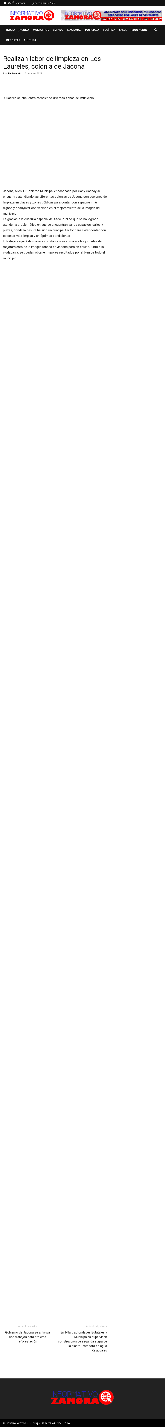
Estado (58, 30)
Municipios (41, 30)
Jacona (24, 30)
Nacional (74, 30)
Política (109, 30)
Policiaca (92, 30)
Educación (139, 30)
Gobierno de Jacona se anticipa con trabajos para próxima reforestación (27, 1337)
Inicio (10, 30)
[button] (155, 30)
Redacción (14, 73)
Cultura (30, 40)
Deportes (13, 40)
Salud (123, 30)
